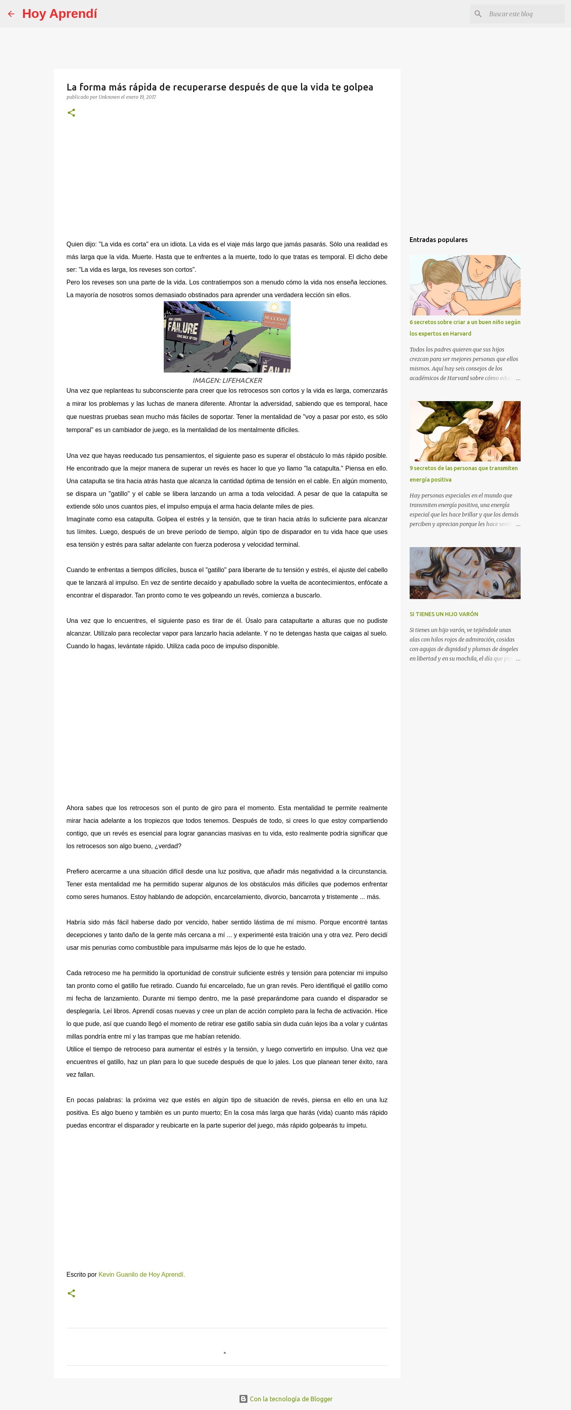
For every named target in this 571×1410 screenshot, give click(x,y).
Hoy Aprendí (59, 13)
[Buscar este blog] (523, 13)
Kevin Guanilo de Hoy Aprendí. (141, 1274)
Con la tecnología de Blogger (286, 1398)
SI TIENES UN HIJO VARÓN (444, 614)
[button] (71, 113)
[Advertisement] (227, 184)
